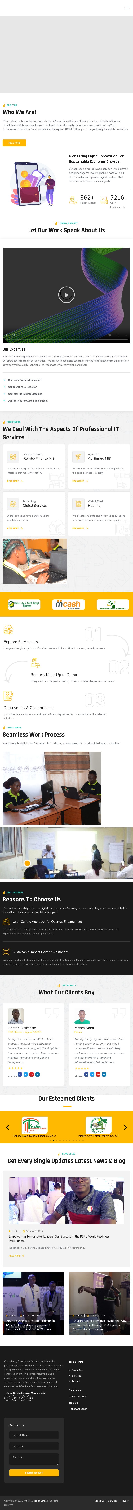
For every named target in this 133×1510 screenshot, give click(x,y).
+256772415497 (78, 1396)
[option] (39, 604)
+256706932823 (78, 1409)
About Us (77, 1370)
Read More (14, 1255)
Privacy (76, 1381)
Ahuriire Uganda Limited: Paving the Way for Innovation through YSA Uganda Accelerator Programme (99, 1325)
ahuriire (15, 1231)
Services (76, 1375)
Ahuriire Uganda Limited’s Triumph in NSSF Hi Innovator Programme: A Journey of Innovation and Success (30, 1325)
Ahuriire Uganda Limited (36, 1500)
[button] (66, 295)
